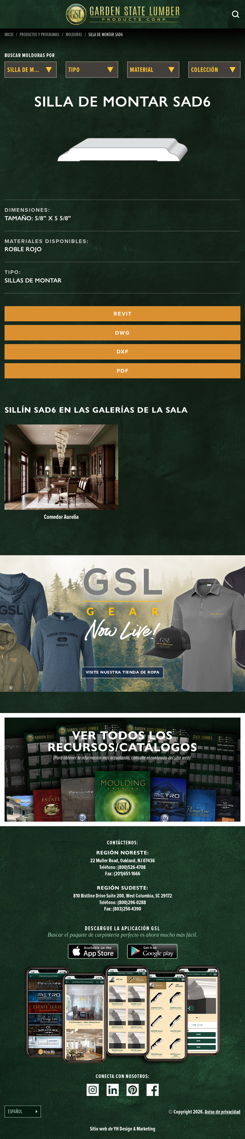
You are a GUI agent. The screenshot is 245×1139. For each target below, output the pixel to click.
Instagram (93, 1090)
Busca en (235, 14)
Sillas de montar (33, 280)
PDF (123, 371)
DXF (123, 352)
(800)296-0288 (132, 902)
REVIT (123, 314)
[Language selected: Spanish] (23, 1111)
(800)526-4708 (132, 867)
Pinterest (133, 1090)
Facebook (153, 1090)
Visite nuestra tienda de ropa (123, 672)
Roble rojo (23, 249)
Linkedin (113, 1090)
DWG (122, 333)
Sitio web (122, 1128)
